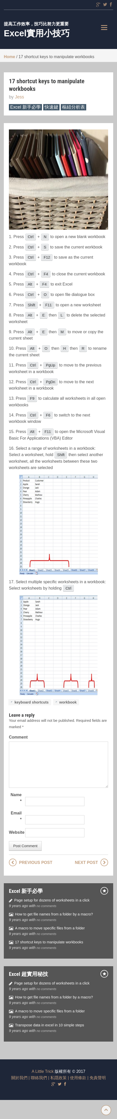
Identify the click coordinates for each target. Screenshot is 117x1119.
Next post (86, 862)
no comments (46, 906)
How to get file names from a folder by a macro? (54, 914)
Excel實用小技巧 (37, 33)
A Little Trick (43, 1071)
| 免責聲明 (96, 1078)
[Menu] (104, 27)
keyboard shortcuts (31, 702)
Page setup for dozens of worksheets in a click (52, 900)
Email (16, 816)
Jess (19, 96)
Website (15, 832)
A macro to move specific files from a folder (50, 928)
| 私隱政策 (57, 1078)
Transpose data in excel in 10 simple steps (49, 1025)
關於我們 (19, 1078)
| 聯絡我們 (37, 1078)
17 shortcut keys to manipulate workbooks (49, 942)
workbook (68, 702)
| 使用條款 (76, 1078)
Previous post (35, 862)
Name (16, 798)
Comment (15, 737)
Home (9, 57)
